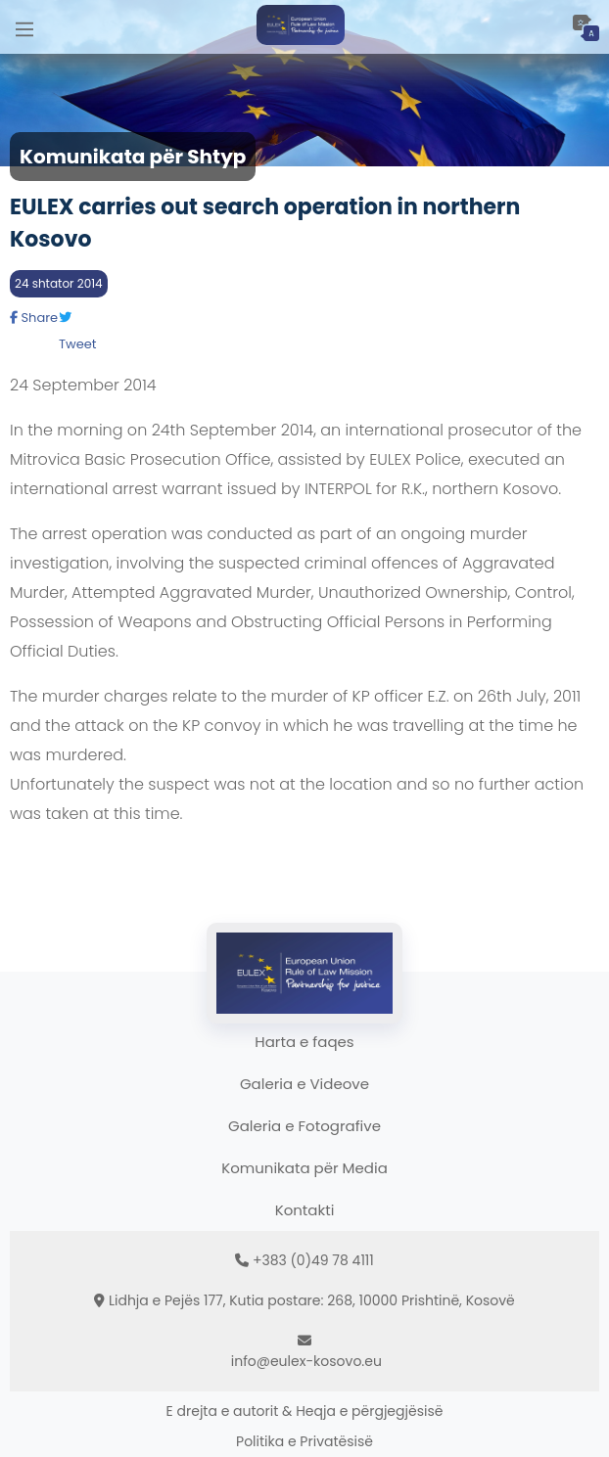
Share (34, 317)
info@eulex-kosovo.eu (306, 1361)
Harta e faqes (304, 1041)
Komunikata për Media (304, 1168)
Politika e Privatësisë (304, 1441)
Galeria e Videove (304, 1083)
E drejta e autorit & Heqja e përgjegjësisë (305, 1411)
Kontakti (305, 1210)
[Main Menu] (24, 27)
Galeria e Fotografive (304, 1126)
